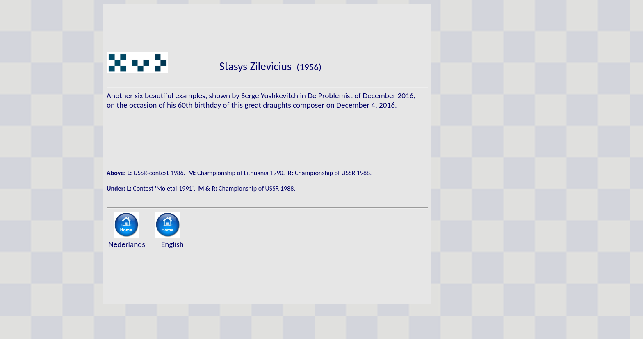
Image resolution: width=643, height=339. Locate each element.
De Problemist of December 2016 (360, 95)
